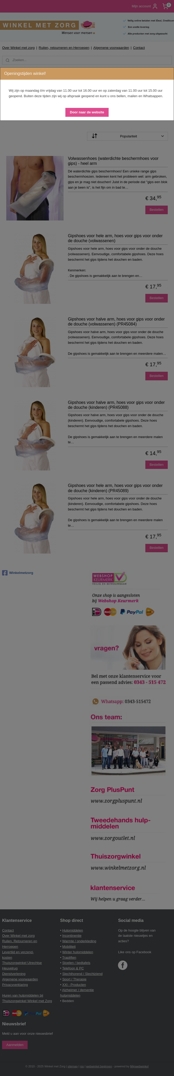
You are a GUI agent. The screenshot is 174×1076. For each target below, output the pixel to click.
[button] (86, 112)
